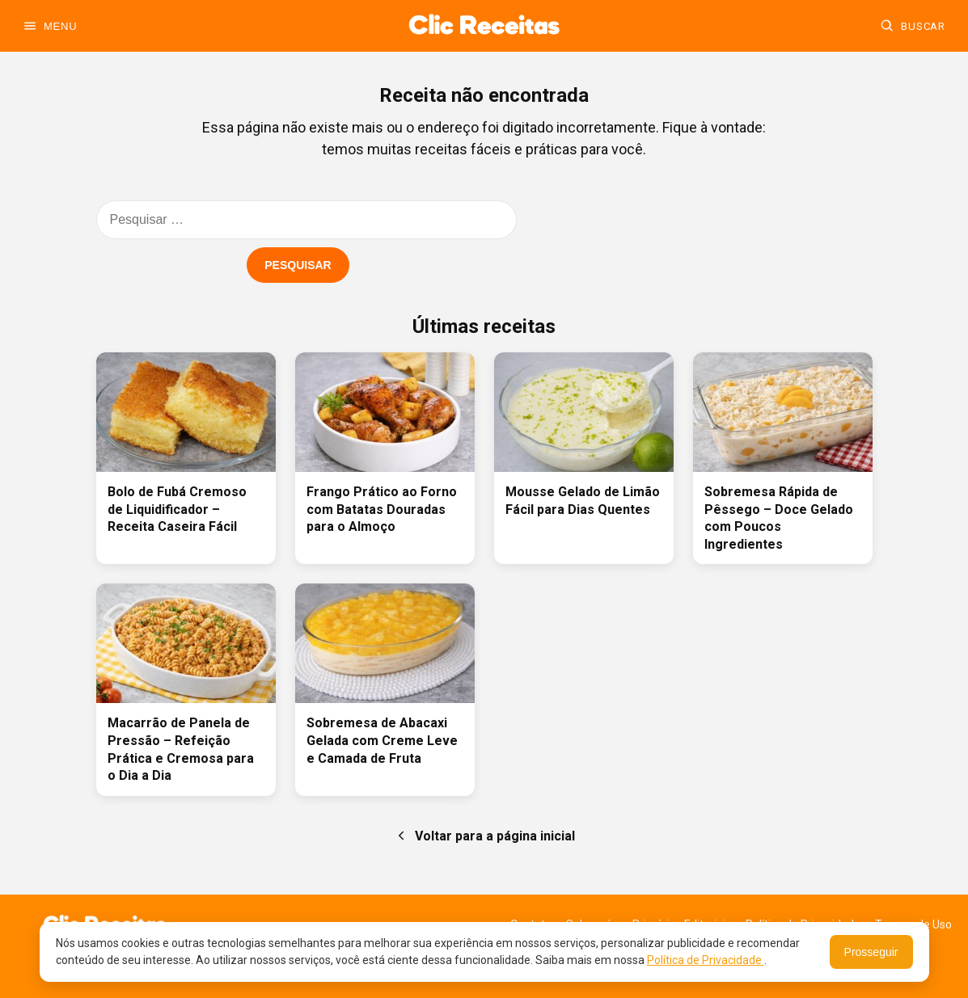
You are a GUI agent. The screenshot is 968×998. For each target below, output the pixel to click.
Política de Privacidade (705, 960)
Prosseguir (871, 951)
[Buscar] (912, 26)
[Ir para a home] (483, 26)
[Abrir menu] (49, 26)
